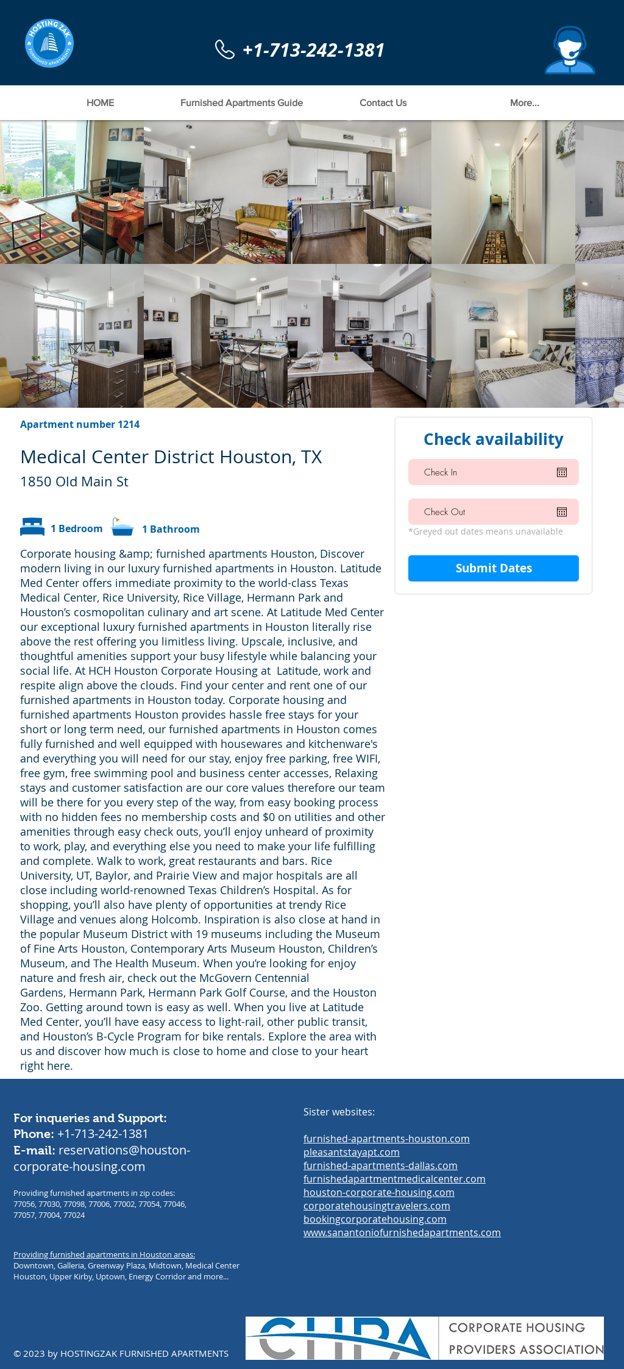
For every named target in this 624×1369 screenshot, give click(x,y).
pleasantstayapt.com (351, 1152)
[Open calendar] (562, 472)
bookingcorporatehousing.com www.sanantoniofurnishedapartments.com (402, 1225)
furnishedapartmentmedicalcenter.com (394, 1179)
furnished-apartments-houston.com (386, 1138)
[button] (570, 50)
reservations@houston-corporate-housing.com (101, 1158)
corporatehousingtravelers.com (376, 1205)
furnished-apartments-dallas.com (380, 1165)
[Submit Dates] (493, 568)
